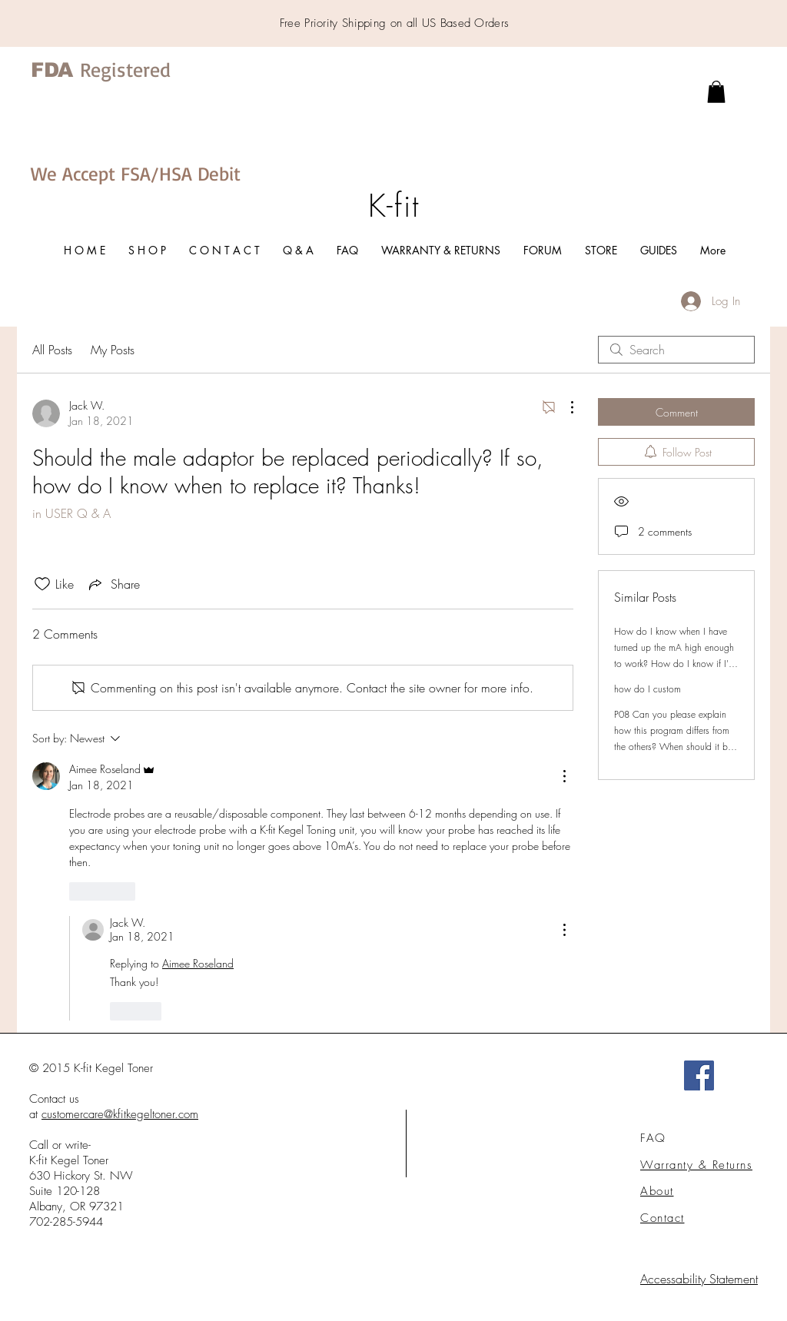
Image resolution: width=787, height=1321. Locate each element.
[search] (676, 349)
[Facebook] (699, 1075)
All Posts (52, 349)
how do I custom (647, 688)
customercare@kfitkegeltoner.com (120, 1114)
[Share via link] (113, 584)
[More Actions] (564, 407)
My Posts (112, 349)
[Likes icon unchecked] (42, 584)
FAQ (653, 1138)
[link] (716, 92)
